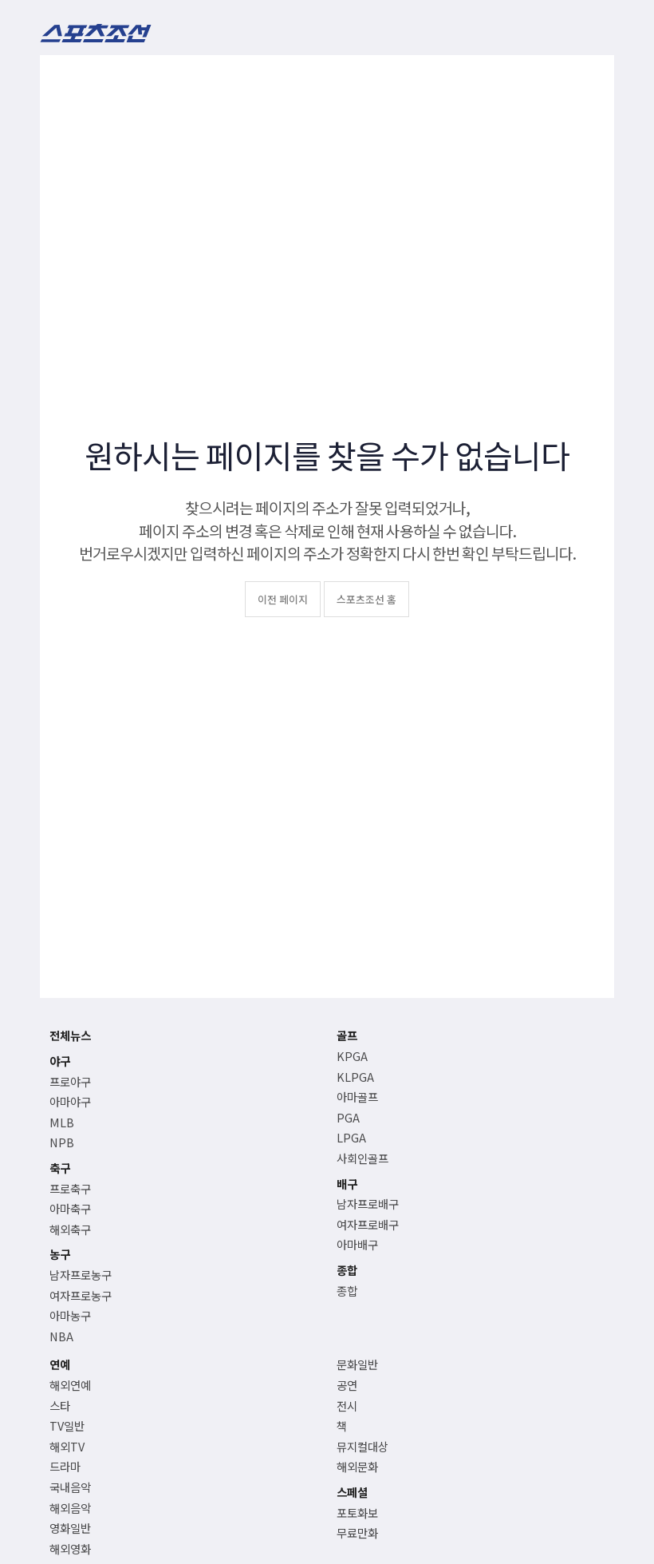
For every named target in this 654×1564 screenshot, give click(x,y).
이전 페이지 (283, 599)
